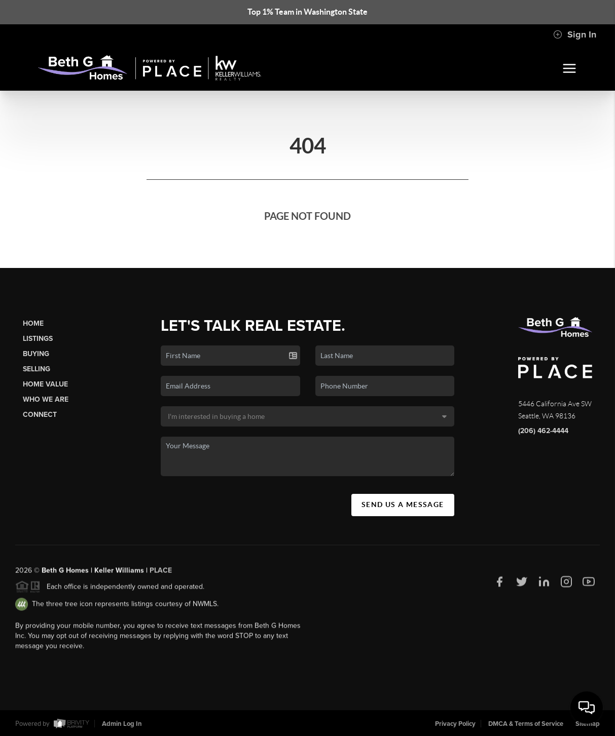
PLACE (161, 573)
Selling (36, 369)
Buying (36, 354)
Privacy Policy (455, 724)
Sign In (574, 34)
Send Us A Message (402, 504)
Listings (38, 338)
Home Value (45, 384)
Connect (40, 414)
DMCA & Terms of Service (525, 724)
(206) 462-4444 (543, 431)
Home (33, 323)
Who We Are (45, 399)
